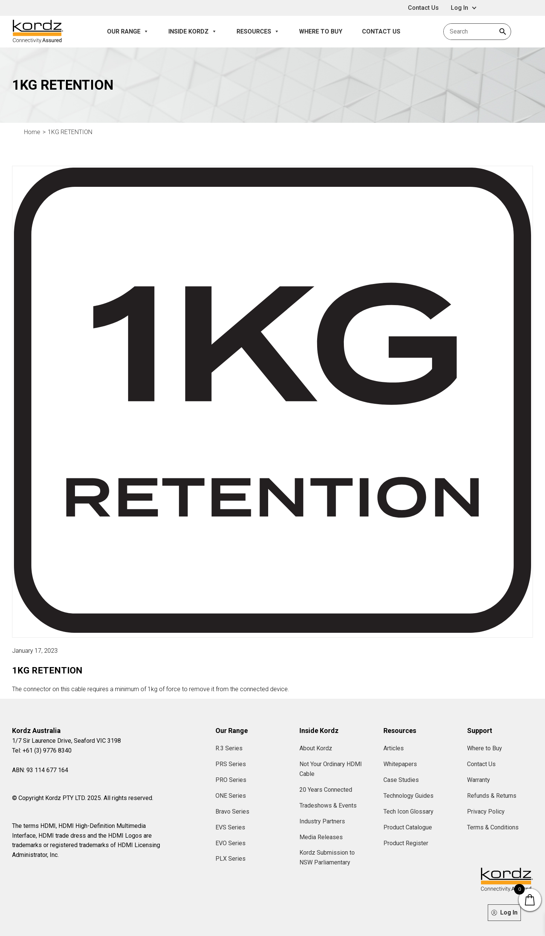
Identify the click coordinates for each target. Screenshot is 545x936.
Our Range (128, 32)
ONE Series (230, 795)
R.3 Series (229, 748)
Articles (393, 748)
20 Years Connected (325, 789)
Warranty (478, 779)
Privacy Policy (486, 811)
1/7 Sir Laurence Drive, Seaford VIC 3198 (66, 740)
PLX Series (230, 858)
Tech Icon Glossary (408, 811)
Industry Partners (322, 821)
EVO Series (230, 843)
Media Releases (321, 837)
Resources (258, 32)
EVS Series (230, 827)
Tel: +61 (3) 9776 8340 (42, 750)
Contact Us (423, 7)
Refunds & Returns (491, 795)
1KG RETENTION (70, 132)
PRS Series (230, 764)
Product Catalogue (407, 827)
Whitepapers (400, 764)
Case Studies (401, 779)
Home (32, 132)
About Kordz (315, 748)
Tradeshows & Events (328, 805)
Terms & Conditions (493, 827)
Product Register (405, 843)
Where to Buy (320, 31)
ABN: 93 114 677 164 (40, 770)
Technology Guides (408, 795)
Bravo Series (232, 811)
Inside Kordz (192, 32)
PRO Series (230, 779)
